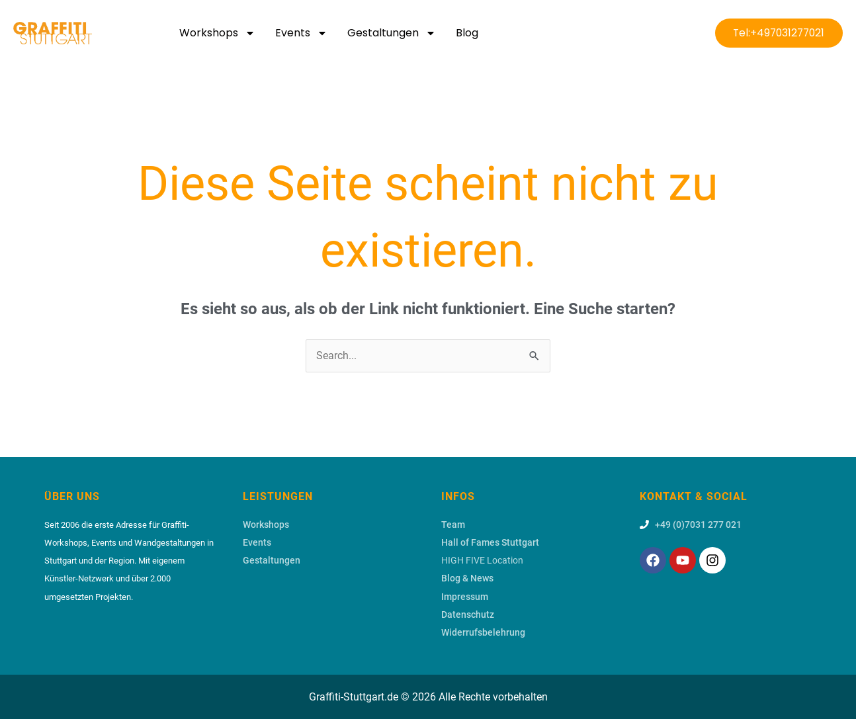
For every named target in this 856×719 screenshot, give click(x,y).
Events (301, 33)
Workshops (217, 33)
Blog (467, 32)
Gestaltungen (391, 33)
